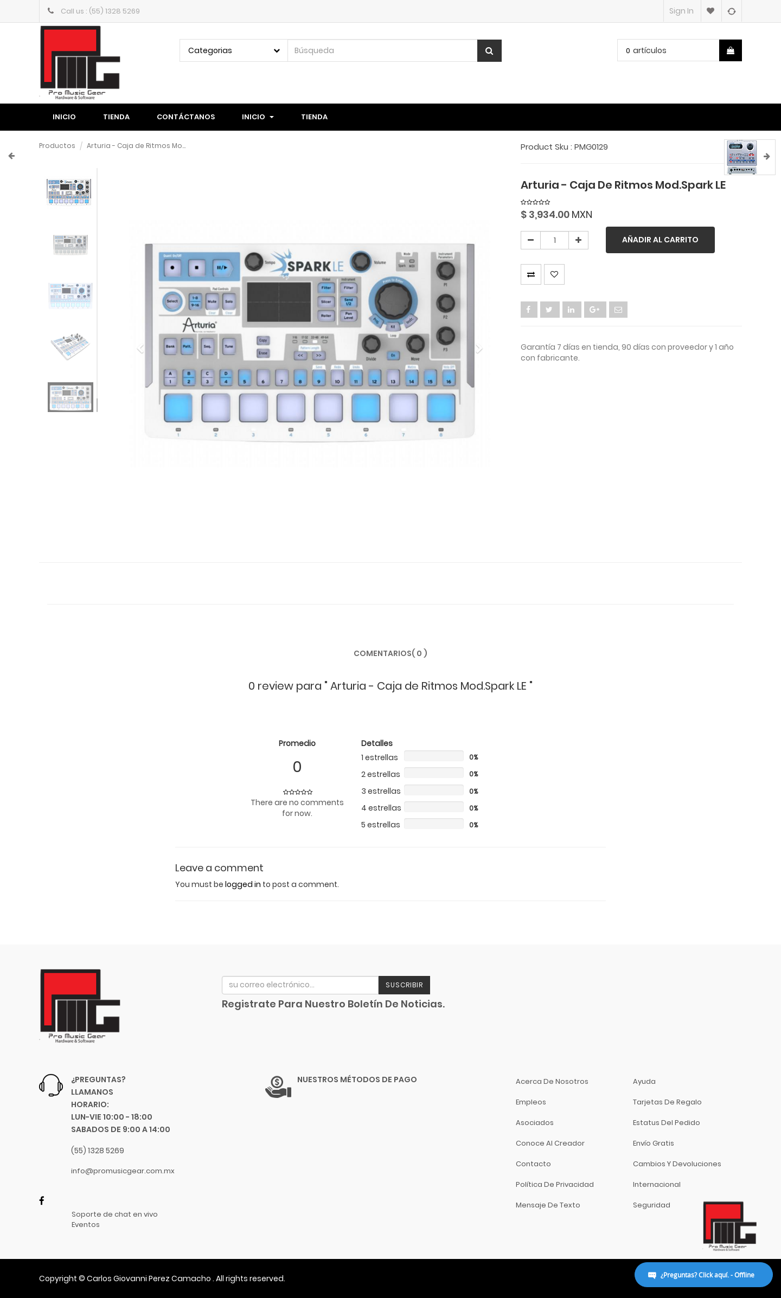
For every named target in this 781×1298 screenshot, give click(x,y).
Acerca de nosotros (552, 1081)
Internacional (657, 1184)
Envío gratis (653, 1143)
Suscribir (404, 984)
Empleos (531, 1102)
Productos (57, 145)
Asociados (535, 1122)
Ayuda (644, 1081)
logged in (243, 884)
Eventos (86, 1225)
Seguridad (651, 1205)
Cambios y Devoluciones (677, 1164)
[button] (143, 343)
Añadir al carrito (660, 239)
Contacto (533, 1164)
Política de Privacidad (555, 1184)
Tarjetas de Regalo (667, 1102)
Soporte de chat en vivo (115, 1214)
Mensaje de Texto (548, 1205)
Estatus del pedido (666, 1122)
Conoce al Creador (550, 1143)
